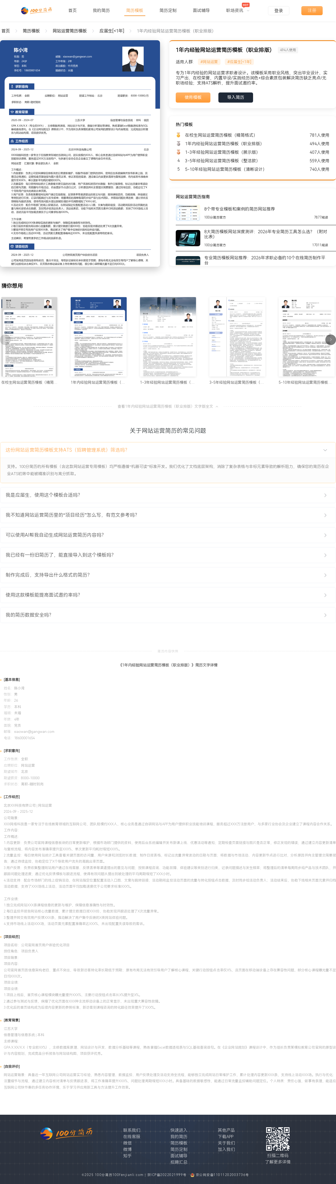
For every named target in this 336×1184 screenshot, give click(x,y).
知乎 (127, 1155)
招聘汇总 (178, 1162)
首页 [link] (5, 31)
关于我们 (226, 1143)
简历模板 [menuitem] (134, 10)
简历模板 (178, 1143)
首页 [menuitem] (72, 10)
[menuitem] (237, 8)
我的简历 (178, 1136)
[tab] (168, 450)
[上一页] (5, 339)
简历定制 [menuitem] (168, 10)
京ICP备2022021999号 (167, 1175)
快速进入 (178, 1130)
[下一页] (330, 339)
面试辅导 (178, 1155)
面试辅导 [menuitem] (201, 10)
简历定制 (178, 1149)
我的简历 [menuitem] (101, 10)
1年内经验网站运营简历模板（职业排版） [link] (176, 31)
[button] (168, 450)
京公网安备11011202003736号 (222, 1175)
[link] (31, 31)
